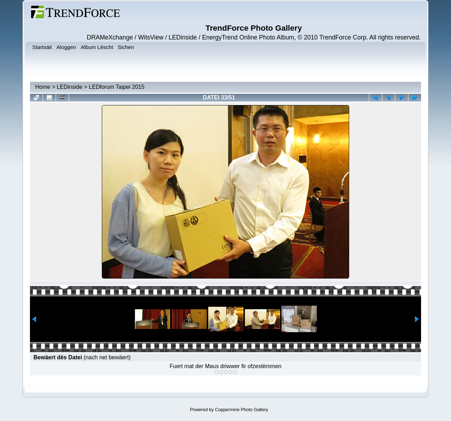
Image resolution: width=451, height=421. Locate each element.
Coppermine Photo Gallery (241, 409)
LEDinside (69, 87)
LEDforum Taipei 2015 (116, 87)
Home (42, 87)
